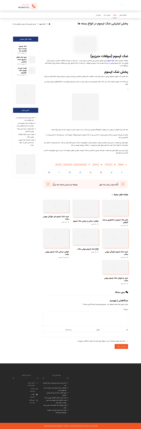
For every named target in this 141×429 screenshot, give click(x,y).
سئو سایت (85, 426)
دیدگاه (125, 309)
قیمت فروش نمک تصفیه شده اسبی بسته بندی (54, 406)
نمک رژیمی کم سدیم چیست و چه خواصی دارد (25, 118)
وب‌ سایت (68, 330)
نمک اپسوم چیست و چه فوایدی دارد (22, 48)
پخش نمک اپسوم (68, 164)
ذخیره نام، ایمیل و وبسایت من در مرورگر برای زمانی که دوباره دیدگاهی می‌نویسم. (101, 341)
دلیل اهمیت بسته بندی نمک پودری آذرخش (25, 130)
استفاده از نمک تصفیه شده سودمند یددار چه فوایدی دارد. (25, 124)
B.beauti (121, 164)
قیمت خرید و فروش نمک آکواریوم (22, 70)
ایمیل (98, 330)
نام (127, 330)
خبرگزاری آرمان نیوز (56, 426)
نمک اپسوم (95, 164)
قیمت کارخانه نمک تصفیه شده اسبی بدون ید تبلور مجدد (26, 142)
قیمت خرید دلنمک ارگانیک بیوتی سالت (26, 135)
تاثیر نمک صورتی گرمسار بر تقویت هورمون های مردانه (56, 411)
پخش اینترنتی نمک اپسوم (80, 164)
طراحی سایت (94, 426)
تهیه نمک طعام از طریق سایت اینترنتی (21, 59)
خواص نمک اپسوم (63, 257)
